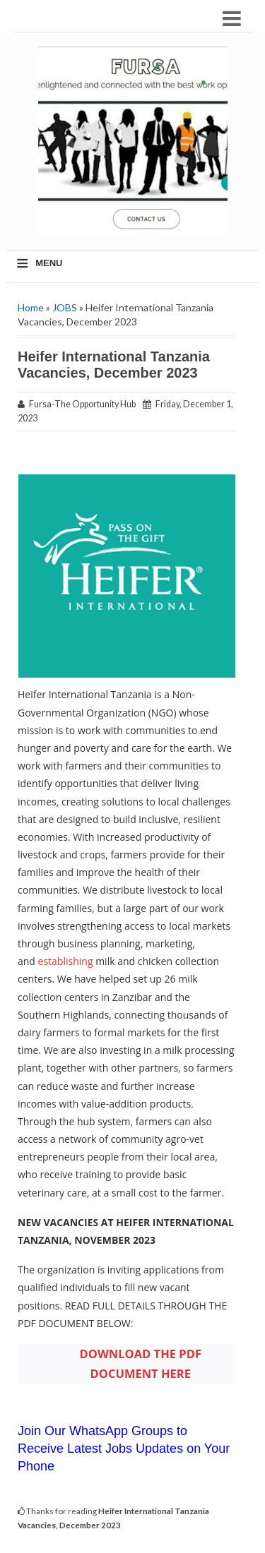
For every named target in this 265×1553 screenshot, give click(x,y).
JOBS (64, 307)
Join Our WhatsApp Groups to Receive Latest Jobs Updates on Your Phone (124, 1448)
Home (31, 307)
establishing (65, 961)
